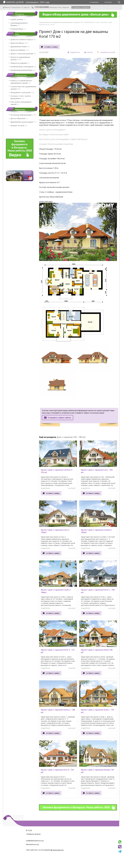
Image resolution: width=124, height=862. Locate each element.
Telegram (65, 7)
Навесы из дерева (20, 63)
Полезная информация (23, 115)
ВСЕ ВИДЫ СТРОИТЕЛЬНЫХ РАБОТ (54, 134)
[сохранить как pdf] (106, 52)
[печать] (88, 52)
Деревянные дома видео (23, 122)
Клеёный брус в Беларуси (23, 66)
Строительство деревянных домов (23, 87)
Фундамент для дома (22, 92)
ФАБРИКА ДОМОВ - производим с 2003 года (26, 2)
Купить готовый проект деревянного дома (21, 81)
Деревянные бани (20, 46)
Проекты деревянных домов (20, 58)
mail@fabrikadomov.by (35, 840)
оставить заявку (51, 47)
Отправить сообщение (80, 7)
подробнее (45, 488)
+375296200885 (40, 7)
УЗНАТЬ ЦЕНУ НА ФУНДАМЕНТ (52, 130)
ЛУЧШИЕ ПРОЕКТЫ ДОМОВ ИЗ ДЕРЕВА (56, 144)
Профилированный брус (23, 70)
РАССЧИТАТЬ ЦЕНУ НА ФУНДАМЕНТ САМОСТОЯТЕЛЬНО (63, 139)
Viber (59, 7)
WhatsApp (53, 7)
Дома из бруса (19, 43)
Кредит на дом (19, 125)
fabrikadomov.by (32, 844)
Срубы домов (18, 19)
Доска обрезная (19, 118)
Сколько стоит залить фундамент (21, 97)
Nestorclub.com (58, 850)
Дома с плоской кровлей (23, 53)
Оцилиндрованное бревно (19, 24)
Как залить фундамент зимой (21, 103)
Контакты (108, 2)
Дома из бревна (20, 50)
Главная (42, 22)
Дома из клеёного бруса (23, 39)
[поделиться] (73, 52)
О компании (94, 2)
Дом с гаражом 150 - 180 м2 (79, 22)
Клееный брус (18, 29)
